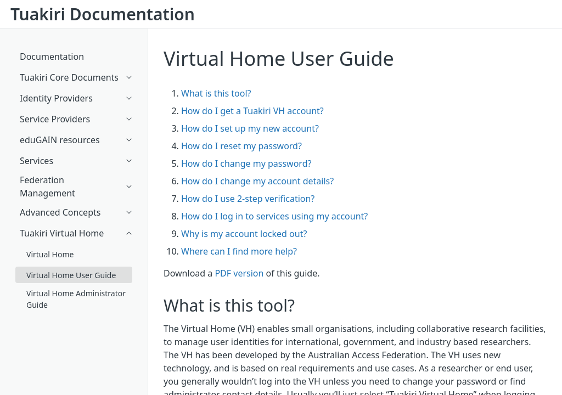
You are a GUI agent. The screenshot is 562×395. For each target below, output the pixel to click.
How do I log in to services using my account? (274, 216)
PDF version (239, 273)
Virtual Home (50, 254)
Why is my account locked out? (244, 234)
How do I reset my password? (241, 146)
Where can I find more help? (239, 251)
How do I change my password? (246, 163)
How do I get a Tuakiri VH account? (252, 111)
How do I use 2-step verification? (247, 199)
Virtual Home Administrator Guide (76, 299)
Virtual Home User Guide (279, 58)
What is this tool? (216, 93)
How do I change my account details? (257, 181)
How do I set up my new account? (250, 128)
